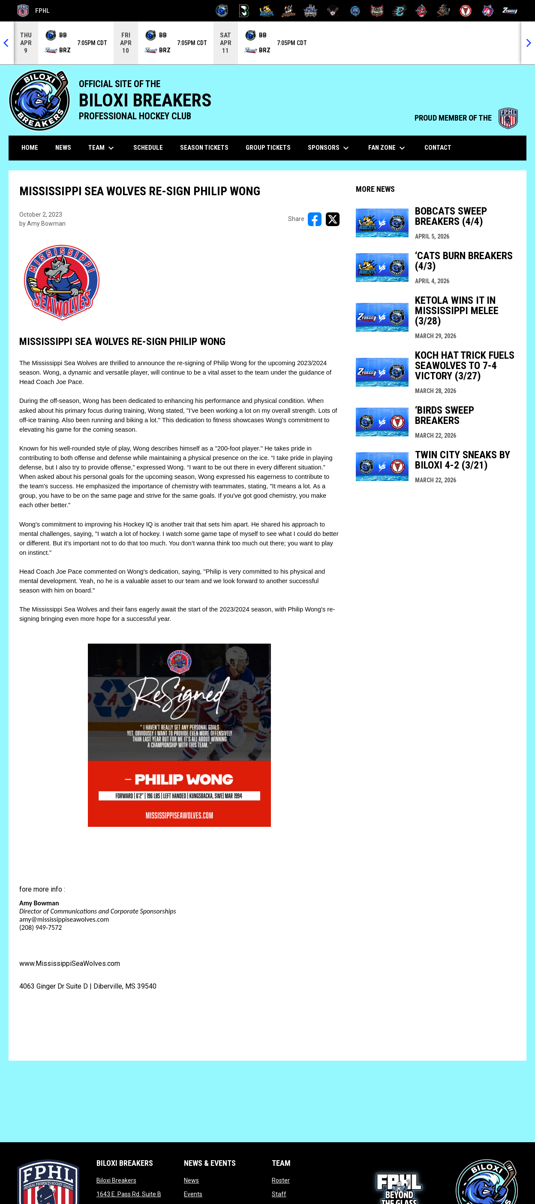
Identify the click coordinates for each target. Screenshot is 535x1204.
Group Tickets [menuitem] (268, 147)
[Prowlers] (377, 10)
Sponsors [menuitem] (329, 148)
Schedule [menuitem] (148, 147)
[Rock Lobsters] (422, 10)
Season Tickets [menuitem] (204, 147)
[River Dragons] (399, 10)
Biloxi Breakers (116, 1180)
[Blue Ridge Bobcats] (266, 10)
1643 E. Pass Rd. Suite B (128, 1194)
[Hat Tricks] (289, 10)
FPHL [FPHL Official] (33, 10)
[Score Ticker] (267, 42)
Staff (279, 1194)
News (191, 1180)
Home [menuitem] (29, 147)
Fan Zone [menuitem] (387, 148)
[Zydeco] (510, 10)
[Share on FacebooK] (315, 219)
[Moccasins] (333, 10)
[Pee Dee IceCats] (355, 10)
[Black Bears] (244, 10)
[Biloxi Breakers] (222, 10)
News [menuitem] (63, 147)
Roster (281, 1180)
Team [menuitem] (102, 148)
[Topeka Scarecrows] (443, 10)
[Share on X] (333, 219)
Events (193, 1194)
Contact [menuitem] (437, 147)
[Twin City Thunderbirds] (466, 10)
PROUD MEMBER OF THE (466, 118)
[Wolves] (488, 10)
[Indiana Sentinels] (311, 10)
